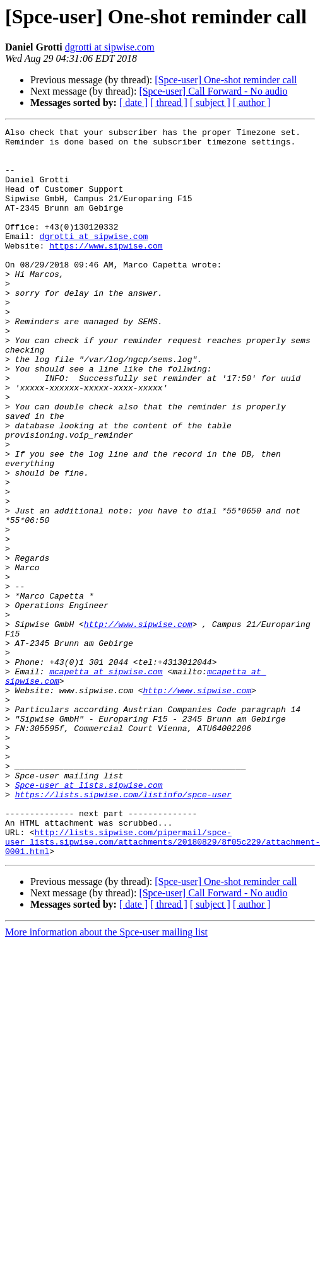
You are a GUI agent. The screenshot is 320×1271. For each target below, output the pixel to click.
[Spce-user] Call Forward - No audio (213, 91)
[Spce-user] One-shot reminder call (226, 79)
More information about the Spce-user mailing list (106, 1077)
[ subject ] (210, 102)
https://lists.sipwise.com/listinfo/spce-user (123, 928)
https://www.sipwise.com (105, 270)
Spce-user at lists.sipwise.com (89, 917)
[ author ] (252, 102)
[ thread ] (168, 102)
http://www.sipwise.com (138, 724)
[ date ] (133, 102)
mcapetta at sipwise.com (105, 781)
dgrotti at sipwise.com (110, 47)
